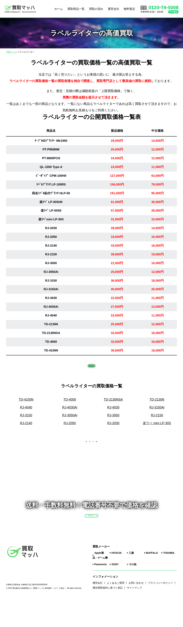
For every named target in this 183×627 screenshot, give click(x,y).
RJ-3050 (51, 263)
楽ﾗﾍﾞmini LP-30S (51, 219)
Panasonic (100, 592)
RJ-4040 (51, 315)
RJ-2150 (51, 254)
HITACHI (117, 580)
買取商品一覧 (76, 8)
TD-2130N (51, 324)
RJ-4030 (51, 298)
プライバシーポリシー (160, 610)
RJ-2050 (51, 237)
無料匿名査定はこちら (100, 535)
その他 (132, 592)
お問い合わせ (136, 610)
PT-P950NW (51, 149)
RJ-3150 (51, 280)
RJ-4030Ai (51, 306)
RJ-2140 (51, 245)
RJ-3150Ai (51, 289)
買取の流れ (96, 8)
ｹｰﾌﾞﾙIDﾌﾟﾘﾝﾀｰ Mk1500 (51, 140)
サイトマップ (134, 615)
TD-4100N (51, 350)
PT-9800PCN (51, 158)
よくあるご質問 (115, 610)
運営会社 (113, 8)
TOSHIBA (168, 580)
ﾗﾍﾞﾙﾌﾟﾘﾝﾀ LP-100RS (51, 184)
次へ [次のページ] (103, 453)
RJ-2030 (51, 228)
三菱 (131, 580)
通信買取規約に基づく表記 (108, 615)
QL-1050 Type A (51, 167)
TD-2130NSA (51, 333)
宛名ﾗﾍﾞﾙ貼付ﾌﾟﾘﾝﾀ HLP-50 (51, 193)
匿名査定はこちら (95, 368)
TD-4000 (51, 341)
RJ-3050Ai (51, 272)
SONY (115, 592)
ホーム (58, 8)
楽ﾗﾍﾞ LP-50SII (51, 210)
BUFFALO (152, 580)
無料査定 (129, 8)
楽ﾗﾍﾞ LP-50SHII (50, 202)
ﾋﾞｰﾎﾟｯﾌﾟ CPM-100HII (51, 175)
